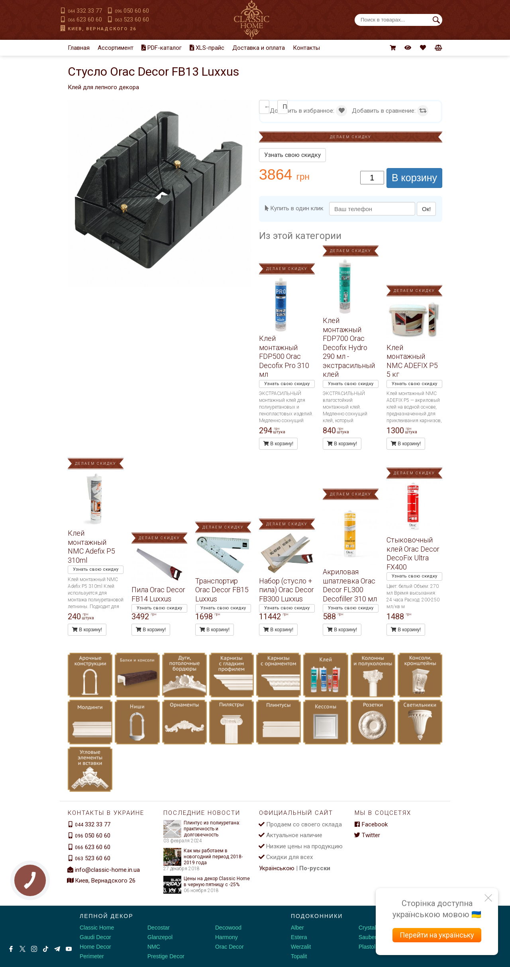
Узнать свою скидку (292, 155)
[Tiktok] (46, 949)
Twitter (367, 835)
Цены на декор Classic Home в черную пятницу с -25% (206, 882)
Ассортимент (115, 47)
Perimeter (92, 956)
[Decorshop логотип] (32, 925)
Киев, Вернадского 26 (102, 28)
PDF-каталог (161, 47)
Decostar (158, 927)
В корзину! (278, 443)
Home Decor (95, 947)
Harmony (226, 937)
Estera (299, 937)
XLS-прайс (207, 47)
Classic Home (97, 927)
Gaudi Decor (95, 937)
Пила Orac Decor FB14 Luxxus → (285, 106)
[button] (243, 107)
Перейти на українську (437, 935)
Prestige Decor (165, 956)
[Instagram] (34, 949)
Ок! (426, 209)
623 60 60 (85, 19)
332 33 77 (85, 10)
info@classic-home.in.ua (107, 869)
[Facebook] (11, 949)
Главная (79, 47)
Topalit (299, 956)
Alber (297, 927)
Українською (276, 868)
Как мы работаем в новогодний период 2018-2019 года (203, 857)
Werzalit (301, 947)
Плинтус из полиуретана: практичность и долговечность (201, 829)
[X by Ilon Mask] (23, 949)
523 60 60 (132, 19)
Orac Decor (229, 947)
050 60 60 (132, 10)
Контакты (306, 47)
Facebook (371, 824)
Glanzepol (160, 937)
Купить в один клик (294, 208)
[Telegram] (57, 949)
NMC (153, 947)
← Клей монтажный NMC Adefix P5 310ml (266, 106)
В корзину (414, 177)
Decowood (228, 927)
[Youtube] (69, 949)
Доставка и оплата (258, 47)
